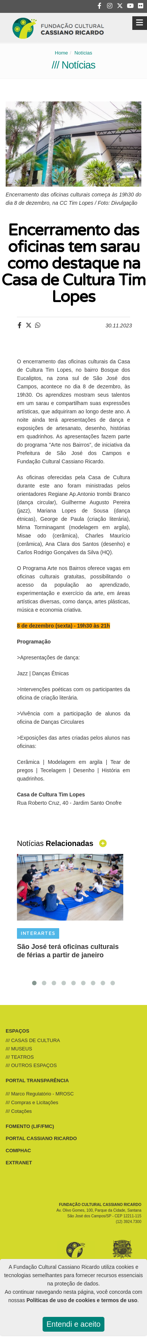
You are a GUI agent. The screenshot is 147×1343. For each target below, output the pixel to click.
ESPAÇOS (17, 1031)
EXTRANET (19, 1162)
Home (61, 53)
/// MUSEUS (19, 1049)
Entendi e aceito (73, 1324)
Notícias (83, 53)
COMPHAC (18, 1150)
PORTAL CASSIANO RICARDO (41, 1138)
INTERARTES (38, 933)
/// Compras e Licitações (32, 1102)
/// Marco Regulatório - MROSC (40, 1094)
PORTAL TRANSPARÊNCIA (37, 1080)
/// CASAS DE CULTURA (33, 1040)
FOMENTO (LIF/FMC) (30, 1126)
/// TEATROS (20, 1057)
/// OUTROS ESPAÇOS (31, 1065)
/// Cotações (19, 1111)
